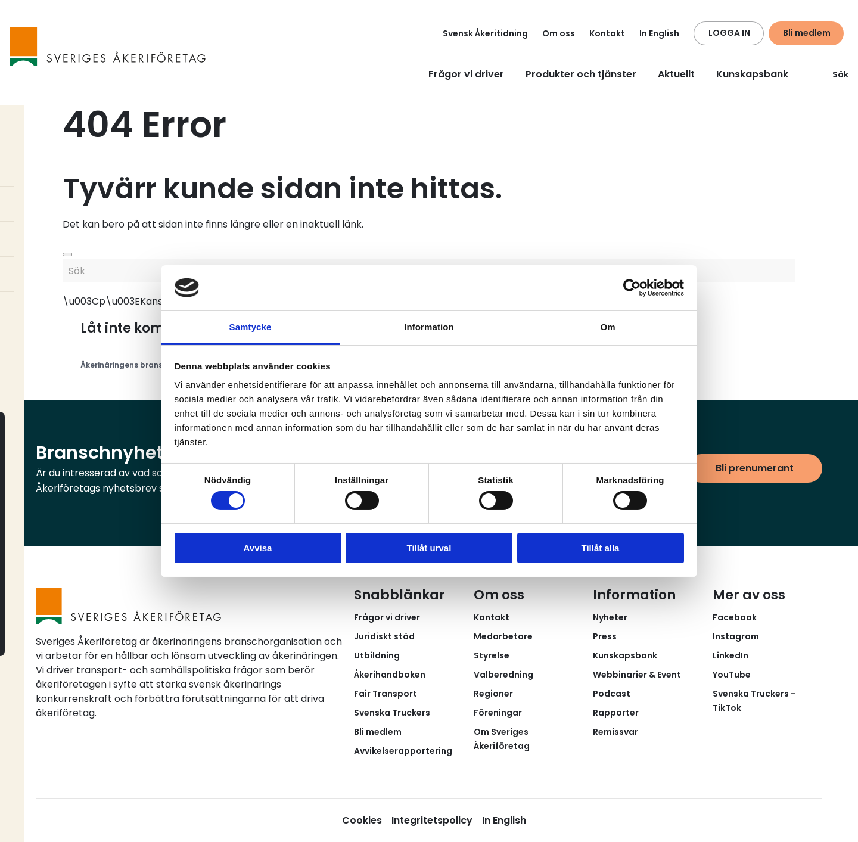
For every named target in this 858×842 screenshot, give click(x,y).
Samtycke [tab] (250, 327)
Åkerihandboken (389, 675)
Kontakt (607, 33)
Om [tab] (607, 327)
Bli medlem (807, 33)
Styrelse (491, 655)
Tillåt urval (429, 548)
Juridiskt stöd (384, 636)
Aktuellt (676, 74)
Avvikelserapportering (403, 751)
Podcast (611, 694)
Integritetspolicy (431, 820)
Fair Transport (385, 694)
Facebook (735, 617)
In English (659, 33)
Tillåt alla (601, 548)
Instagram (736, 636)
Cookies (362, 820)
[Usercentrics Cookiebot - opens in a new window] (632, 288)
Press (605, 636)
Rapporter (616, 713)
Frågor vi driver (466, 74)
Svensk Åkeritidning (485, 33)
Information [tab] (429, 327)
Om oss (558, 33)
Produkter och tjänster (581, 74)
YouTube (732, 675)
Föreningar (498, 713)
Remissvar (615, 732)
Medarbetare (503, 636)
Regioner (493, 694)
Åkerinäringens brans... (124, 365)
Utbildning (377, 655)
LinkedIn (730, 655)
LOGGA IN (729, 33)
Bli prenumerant (755, 468)
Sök (833, 74)
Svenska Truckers (392, 713)
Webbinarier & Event (637, 675)
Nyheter (610, 617)
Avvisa (258, 548)
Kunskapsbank (752, 74)
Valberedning (503, 675)
